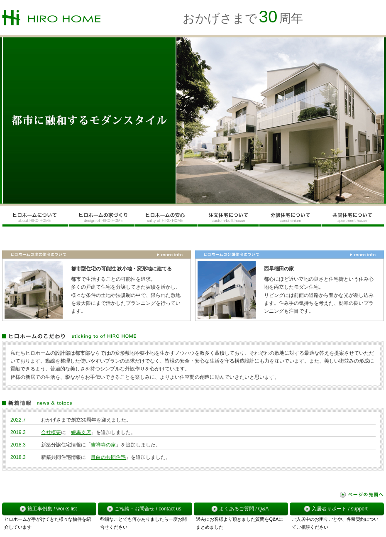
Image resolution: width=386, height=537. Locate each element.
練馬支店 (81, 432)
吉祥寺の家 (103, 445)
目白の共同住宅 (108, 457)
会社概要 (51, 432)
